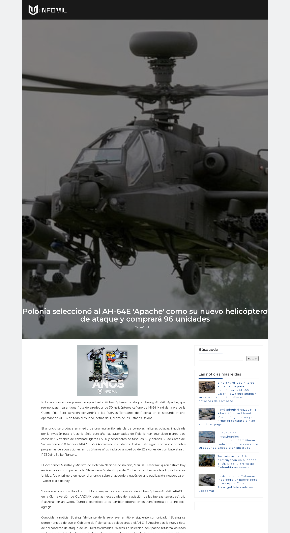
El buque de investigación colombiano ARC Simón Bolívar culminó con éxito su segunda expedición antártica (228, 440)
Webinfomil (142, 327)
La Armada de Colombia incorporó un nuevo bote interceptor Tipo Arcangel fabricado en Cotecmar (228, 483)
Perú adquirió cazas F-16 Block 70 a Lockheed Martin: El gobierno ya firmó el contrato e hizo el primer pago (227, 417)
